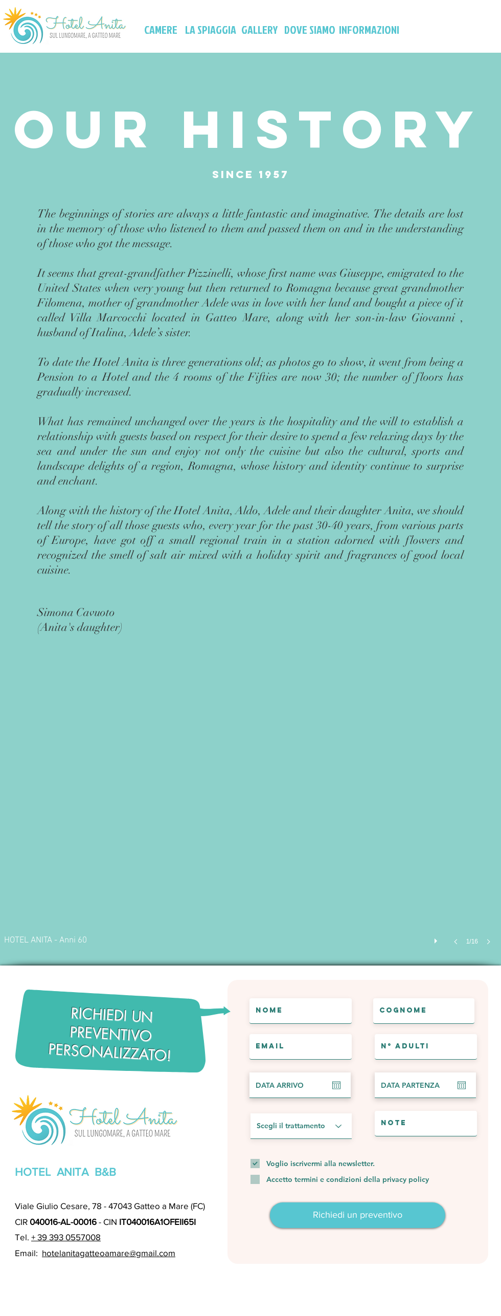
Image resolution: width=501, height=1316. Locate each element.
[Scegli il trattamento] (301, 1126)
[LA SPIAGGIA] (210, 29)
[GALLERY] (259, 29)
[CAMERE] (161, 29)
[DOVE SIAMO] (309, 29)
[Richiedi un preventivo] (357, 1215)
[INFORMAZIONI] (369, 29)
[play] (437, 938)
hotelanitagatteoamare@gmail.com (108, 1253)
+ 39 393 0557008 (66, 1237)
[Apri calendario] (336, 1085)
